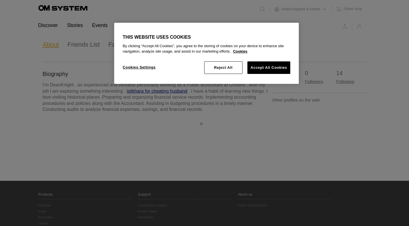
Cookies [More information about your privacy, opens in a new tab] (240, 51)
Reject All (223, 67)
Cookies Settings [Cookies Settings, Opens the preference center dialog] (139, 67)
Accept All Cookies (269, 67)
